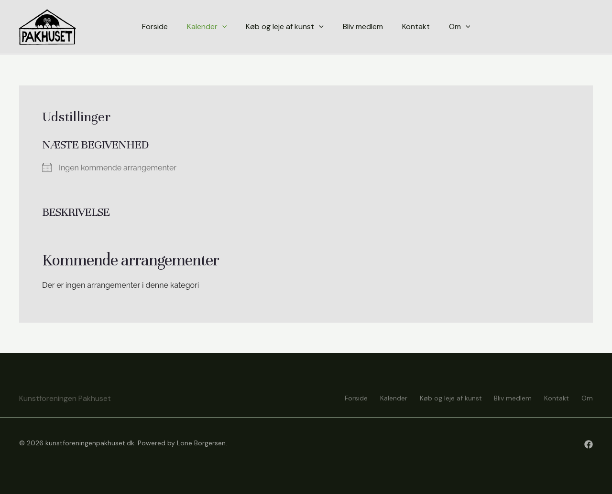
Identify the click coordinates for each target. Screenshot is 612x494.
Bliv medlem (508, 397)
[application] (222, 27)
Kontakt (554, 397)
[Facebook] (588, 444)
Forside (343, 397)
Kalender (383, 397)
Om (587, 397)
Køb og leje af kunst (443, 397)
